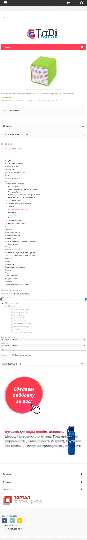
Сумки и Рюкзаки (11, 166)
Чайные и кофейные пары (21, 332)
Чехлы (10, 218)
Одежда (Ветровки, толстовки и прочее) (20, 241)
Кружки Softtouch (18, 315)
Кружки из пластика (18, 312)
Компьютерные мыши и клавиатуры (21, 198)
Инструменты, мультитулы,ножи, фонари (20, 253)
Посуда (8, 161)
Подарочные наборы (13, 273)
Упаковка (8, 230)
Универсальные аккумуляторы (19, 203)
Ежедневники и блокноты (14, 163)
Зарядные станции (15, 221)
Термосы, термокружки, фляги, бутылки (20, 255)
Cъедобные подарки (12, 279)
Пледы (7, 261)
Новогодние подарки (13, 233)
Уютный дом (9, 169)
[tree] (43, 318)
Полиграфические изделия (15, 267)
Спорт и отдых (10, 238)
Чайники (14, 329)
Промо (7, 175)
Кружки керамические (19, 309)
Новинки (8, 281)
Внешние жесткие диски (17, 223)
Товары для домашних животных (17, 284)
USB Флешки (10, 264)
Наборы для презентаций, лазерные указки (24, 195)
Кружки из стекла (18, 320)
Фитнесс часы (13, 186)
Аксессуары (12, 215)
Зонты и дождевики (12, 178)
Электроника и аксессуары (15, 184)
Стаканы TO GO (17, 317)
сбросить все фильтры (22, 294)
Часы (7, 227)
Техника (11, 206)
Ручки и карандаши (12, 235)
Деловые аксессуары (13, 181)
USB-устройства (14, 192)
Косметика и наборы (13, 250)
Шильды (8, 247)
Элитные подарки (11, 276)
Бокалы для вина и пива (20, 323)
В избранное (13, 111)
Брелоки (8, 258)
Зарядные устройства (16, 200)
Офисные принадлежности (15, 172)
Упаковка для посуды (19, 326)
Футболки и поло (11, 244)
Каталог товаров (11, 303)
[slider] (86, 299)
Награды (8, 270)
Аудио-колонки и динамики (18, 209)
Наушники (12, 212)
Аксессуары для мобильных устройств (22, 189)
